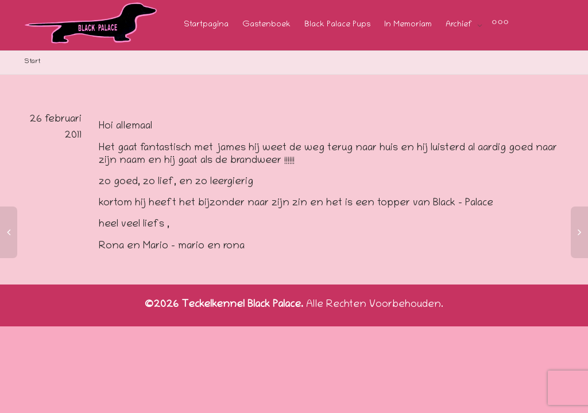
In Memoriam (408, 25)
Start (32, 61)
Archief (460, 25)
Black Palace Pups (337, 25)
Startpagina (206, 25)
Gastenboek (266, 25)
